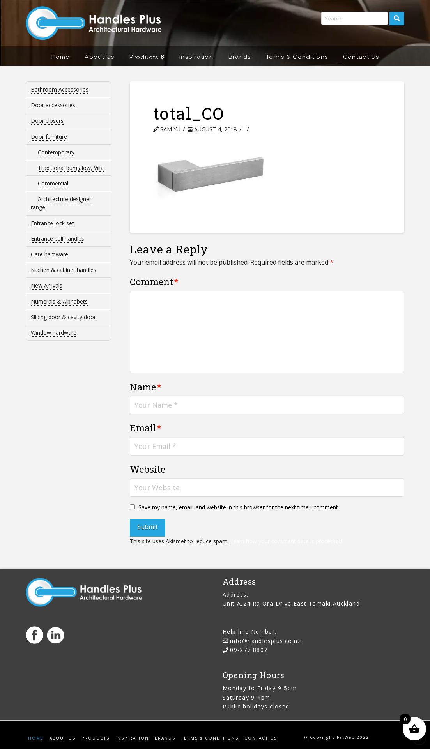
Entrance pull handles (57, 238)
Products (95, 738)
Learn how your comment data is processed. (286, 541)
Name (145, 387)
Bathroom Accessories (59, 89)
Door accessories (53, 105)
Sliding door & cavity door (63, 317)
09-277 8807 (248, 650)
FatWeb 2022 (353, 737)
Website (147, 469)
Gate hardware (49, 254)
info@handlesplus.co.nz (265, 641)
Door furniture (49, 136)
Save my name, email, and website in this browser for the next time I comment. (238, 507)
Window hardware (53, 332)
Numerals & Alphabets (59, 301)
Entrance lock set (52, 223)
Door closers (47, 120)
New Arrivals (46, 285)
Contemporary (56, 152)
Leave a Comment (281, 129)
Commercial (53, 183)
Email (145, 428)
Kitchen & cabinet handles (63, 270)
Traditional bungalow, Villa (71, 167)
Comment (154, 282)
